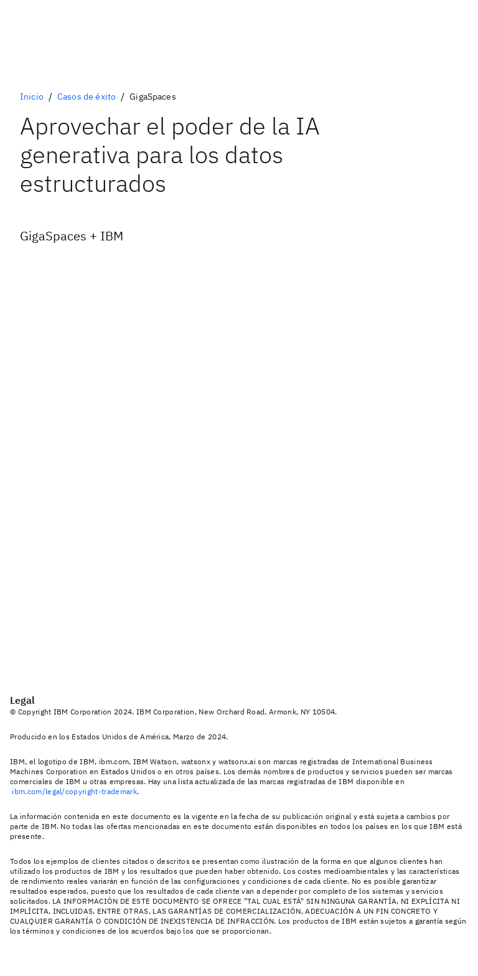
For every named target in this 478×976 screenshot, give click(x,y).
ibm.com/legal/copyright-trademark (74, 791)
